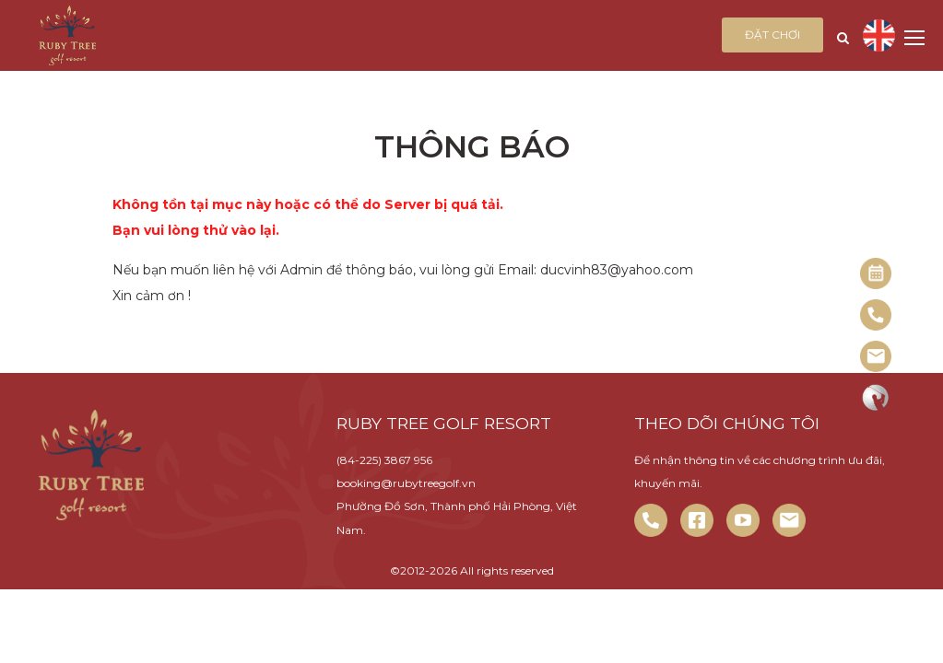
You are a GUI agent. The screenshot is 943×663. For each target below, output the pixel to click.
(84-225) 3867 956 (384, 460)
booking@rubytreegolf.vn (406, 483)
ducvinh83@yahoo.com (616, 270)
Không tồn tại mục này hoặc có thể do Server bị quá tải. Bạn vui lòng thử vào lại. (307, 217)
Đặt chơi (772, 34)
